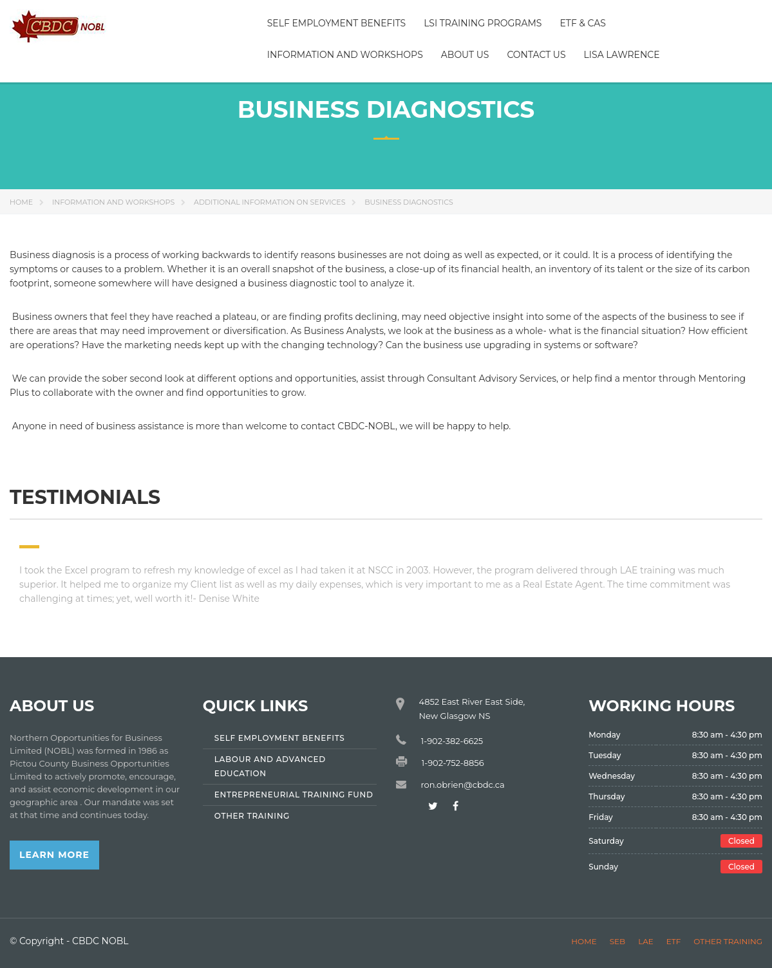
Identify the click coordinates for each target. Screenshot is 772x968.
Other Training (727, 941)
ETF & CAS (582, 23)
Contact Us (536, 54)
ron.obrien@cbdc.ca (463, 784)
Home (21, 202)
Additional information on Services (269, 202)
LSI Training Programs (482, 23)
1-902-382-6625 (452, 741)
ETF (673, 941)
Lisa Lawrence (622, 54)
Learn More (54, 855)
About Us (465, 54)
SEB (617, 941)
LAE (646, 941)
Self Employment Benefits (336, 23)
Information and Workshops (345, 54)
